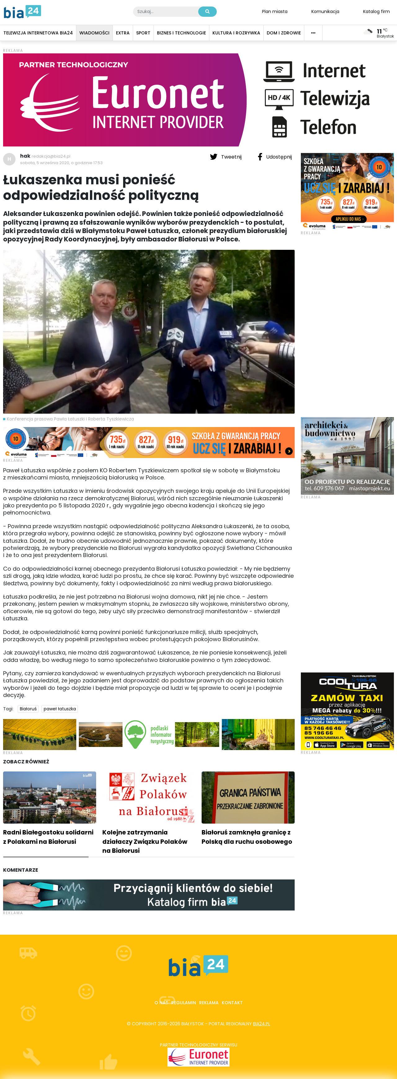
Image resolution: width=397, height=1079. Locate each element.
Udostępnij (275, 156)
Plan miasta (275, 11)
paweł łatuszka (60, 709)
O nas (161, 1002)
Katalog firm (376, 11)
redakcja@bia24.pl (51, 156)
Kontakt (232, 1002)
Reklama (209, 1002)
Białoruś (28, 709)
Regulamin (183, 1002)
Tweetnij (226, 156)
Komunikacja (325, 11)
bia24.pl (261, 1024)
